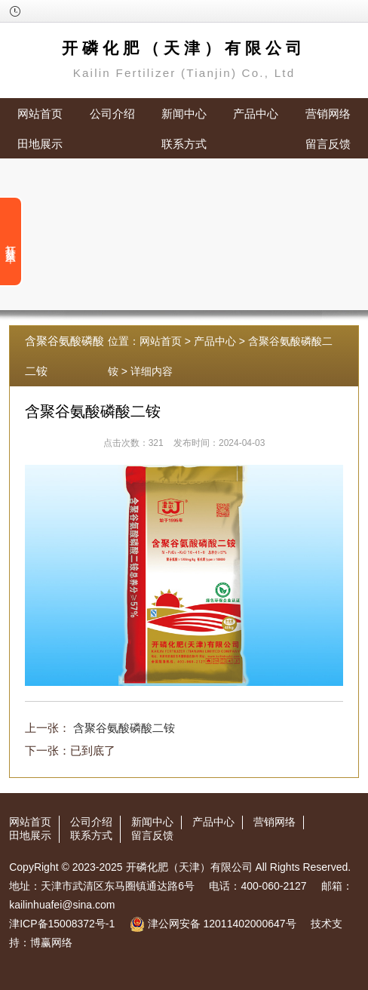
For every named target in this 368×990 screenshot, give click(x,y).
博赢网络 (51, 942)
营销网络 (328, 113)
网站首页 (40, 113)
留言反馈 (328, 143)
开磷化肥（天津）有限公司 (189, 867)
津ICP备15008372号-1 (62, 924)
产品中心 (255, 113)
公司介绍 (112, 113)
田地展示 (40, 143)
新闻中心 (184, 113)
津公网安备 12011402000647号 (213, 924)
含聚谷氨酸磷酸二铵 (124, 727)
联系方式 (184, 143)
